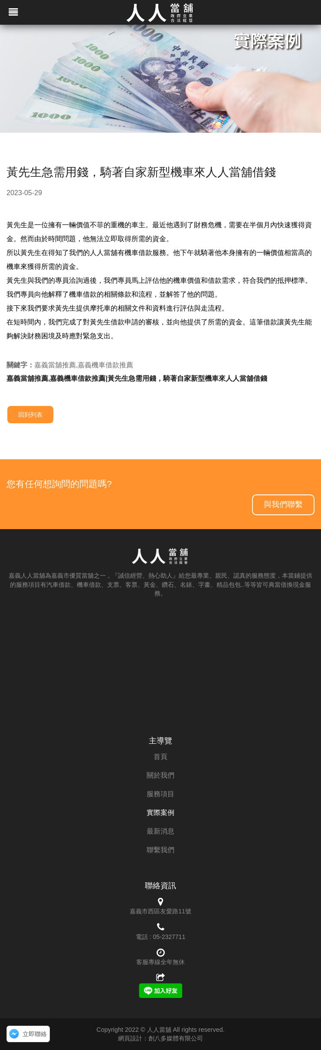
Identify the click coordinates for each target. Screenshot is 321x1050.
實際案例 (160, 812)
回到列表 (30, 414)
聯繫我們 (160, 850)
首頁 (160, 756)
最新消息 (160, 831)
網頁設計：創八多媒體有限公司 (160, 1038)
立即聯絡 (35, 1033)
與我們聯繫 (283, 504)
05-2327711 (169, 936)
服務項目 (160, 794)
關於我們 (160, 775)
